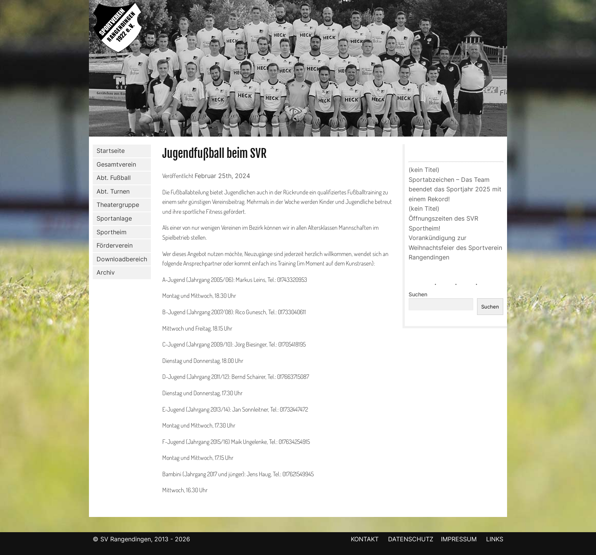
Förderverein (113, 245)
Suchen (418, 294)
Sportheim (112, 232)
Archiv (106, 272)
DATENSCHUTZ (410, 539)
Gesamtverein (115, 164)
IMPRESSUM (460, 539)
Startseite (111, 150)
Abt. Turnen (112, 191)
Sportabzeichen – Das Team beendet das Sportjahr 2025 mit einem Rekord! (455, 189)
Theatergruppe (118, 204)
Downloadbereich (122, 259)
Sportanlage (113, 218)
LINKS (494, 539)
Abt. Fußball (112, 178)
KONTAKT (365, 539)
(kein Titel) (424, 169)
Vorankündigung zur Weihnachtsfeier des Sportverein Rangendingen (455, 247)
